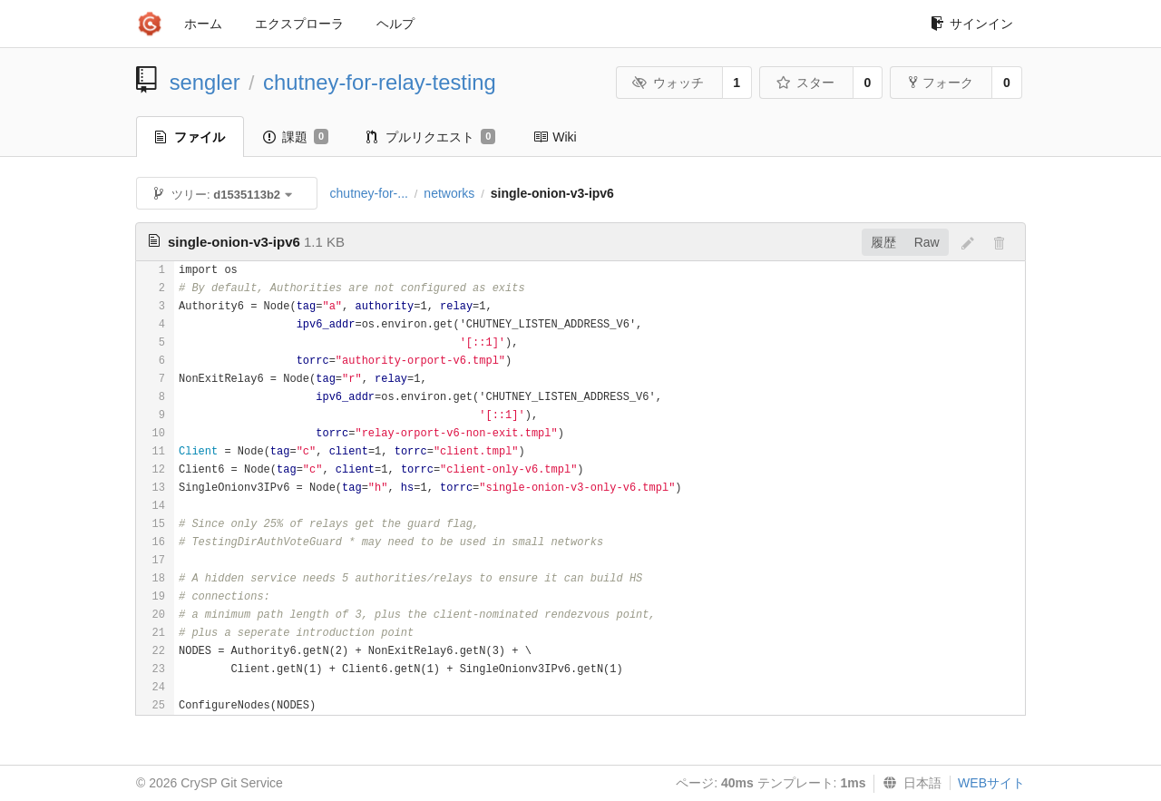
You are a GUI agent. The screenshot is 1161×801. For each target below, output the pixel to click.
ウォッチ (668, 82)
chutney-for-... (369, 193)
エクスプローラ (299, 23)
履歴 (883, 242)
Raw (927, 242)
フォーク (941, 82)
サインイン (972, 23)
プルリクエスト (430, 137)
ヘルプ (395, 23)
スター (805, 82)
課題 (295, 137)
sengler (205, 82)
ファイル (190, 137)
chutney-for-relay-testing (379, 82)
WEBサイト (991, 783)
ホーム (203, 23)
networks (449, 193)
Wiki (554, 137)
